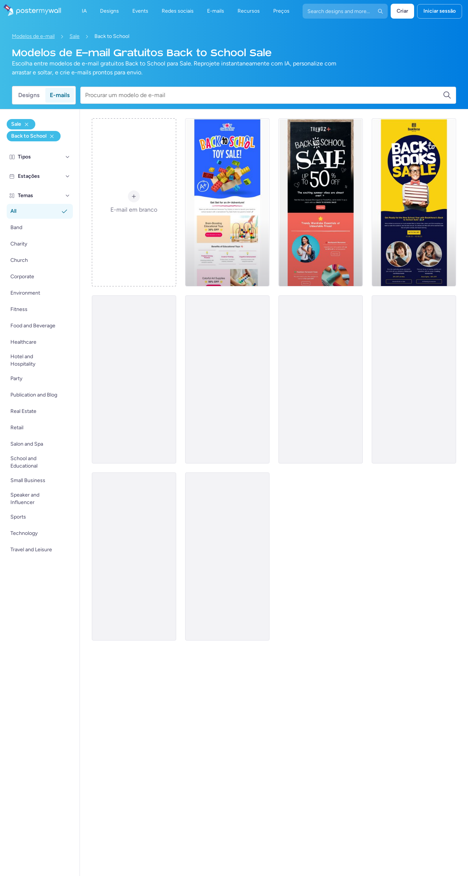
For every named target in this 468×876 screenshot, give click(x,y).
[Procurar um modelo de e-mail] (264, 95)
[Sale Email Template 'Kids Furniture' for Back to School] (320, 379)
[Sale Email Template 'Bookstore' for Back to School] (414, 202)
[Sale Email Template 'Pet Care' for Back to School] (227, 379)
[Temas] (68, 196)
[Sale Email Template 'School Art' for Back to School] (134, 379)
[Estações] (68, 176)
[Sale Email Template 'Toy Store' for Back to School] (227, 202)
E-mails (60, 95)
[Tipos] (68, 157)
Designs (28, 95)
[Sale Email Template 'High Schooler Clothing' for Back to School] (134, 556)
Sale (75, 36)
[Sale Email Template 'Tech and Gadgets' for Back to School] (414, 379)
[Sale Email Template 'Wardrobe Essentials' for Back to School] (320, 202)
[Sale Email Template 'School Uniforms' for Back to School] (227, 556)
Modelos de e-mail (33, 36)
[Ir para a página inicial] (30, 11)
